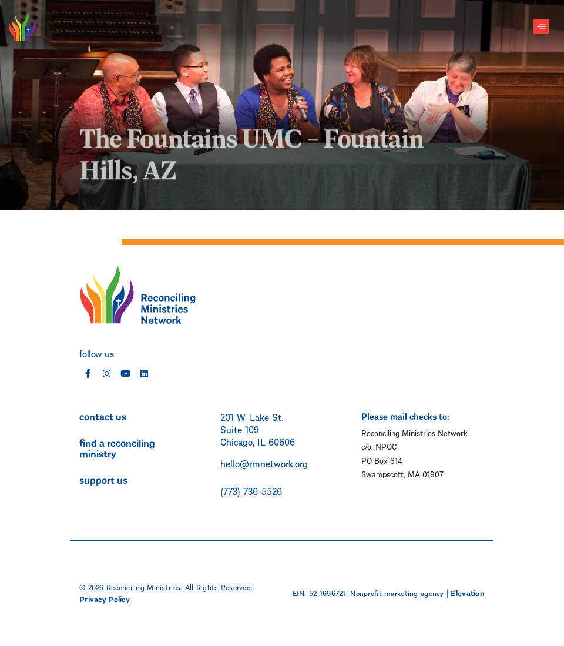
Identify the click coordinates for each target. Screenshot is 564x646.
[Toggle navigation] (541, 26)
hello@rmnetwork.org (264, 463)
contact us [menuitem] (102, 415)
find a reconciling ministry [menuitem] (117, 447)
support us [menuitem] (103, 479)
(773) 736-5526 (251, 490)
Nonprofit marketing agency (397, 592)
